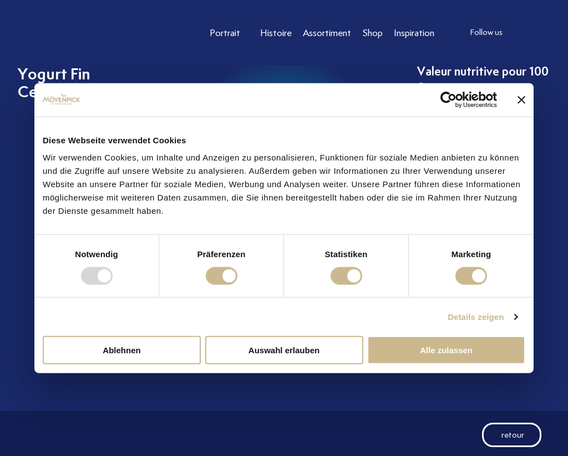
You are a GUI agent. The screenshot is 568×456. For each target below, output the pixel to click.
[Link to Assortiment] (327, 32)
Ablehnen (121, 350)
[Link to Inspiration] (414, 32)
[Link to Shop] (372, 32)
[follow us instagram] (525, 32)
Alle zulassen (446, 350)
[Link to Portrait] (229, 32)
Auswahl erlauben (284, 350)
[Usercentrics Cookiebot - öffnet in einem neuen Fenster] (448, 99)
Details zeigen (476, 316)
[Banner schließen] (521, 99)
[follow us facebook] (547, 32)
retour (503, 434)
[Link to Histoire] (276, 32)
